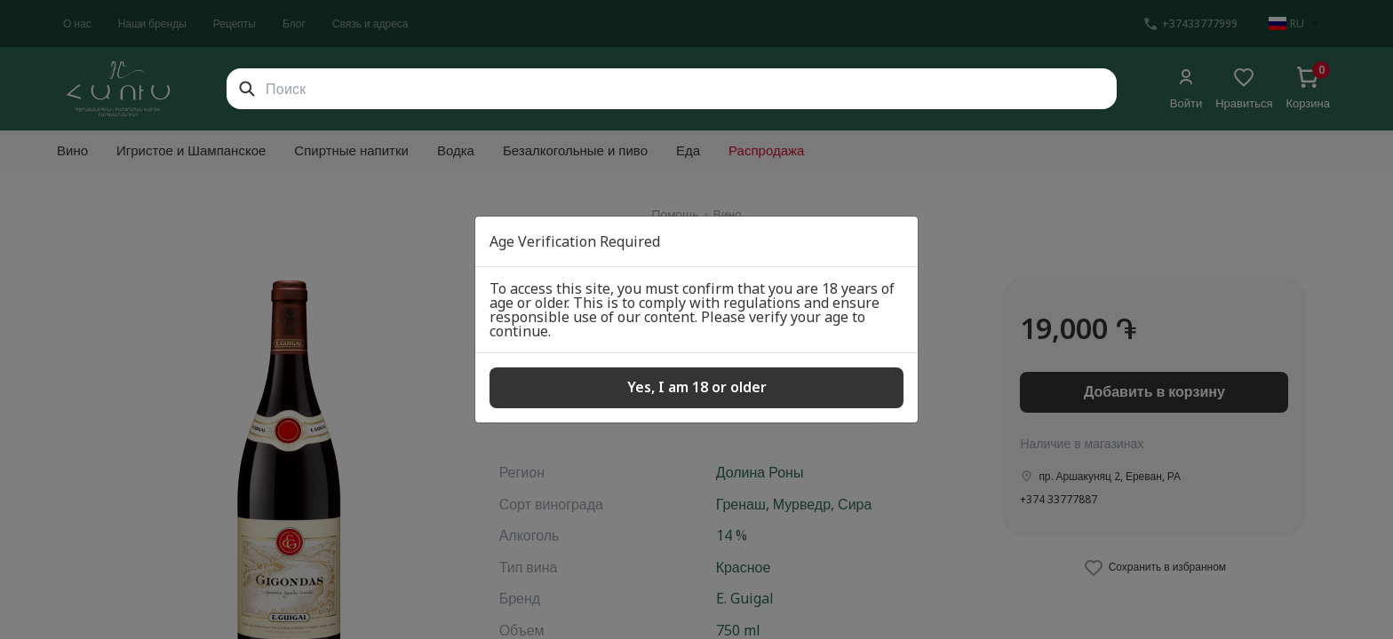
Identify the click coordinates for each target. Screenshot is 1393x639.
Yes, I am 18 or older (697, 387)
